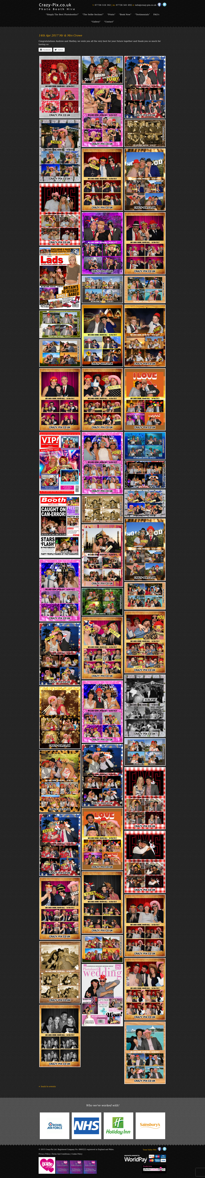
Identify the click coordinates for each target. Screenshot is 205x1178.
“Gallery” (96, 21)
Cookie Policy (76, 1154)
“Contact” (109, 21)
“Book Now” (125, 14)
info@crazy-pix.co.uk (145, 4)
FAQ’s (156, 14)
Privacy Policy (44, 1154)
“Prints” (111, 14)
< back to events (47, 1086)
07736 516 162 (103, 4)
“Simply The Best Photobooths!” (62, 14)
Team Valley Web (150, 1149)
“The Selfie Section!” (93, 14)
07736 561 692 (124, 4)
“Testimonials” (142, 14)
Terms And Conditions (61, 1154)
